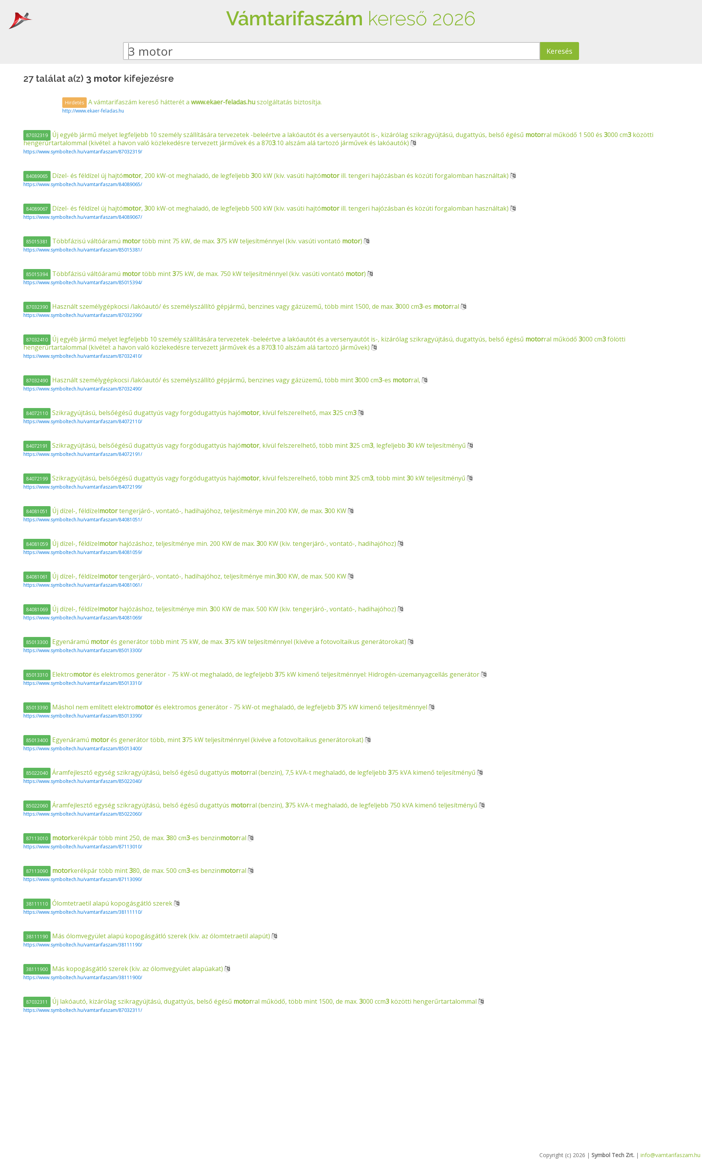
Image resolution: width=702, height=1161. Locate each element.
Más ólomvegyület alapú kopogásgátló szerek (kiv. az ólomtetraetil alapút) (147, 936)
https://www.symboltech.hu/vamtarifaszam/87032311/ (82, 1010)
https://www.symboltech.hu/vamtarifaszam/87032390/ (82, 315)
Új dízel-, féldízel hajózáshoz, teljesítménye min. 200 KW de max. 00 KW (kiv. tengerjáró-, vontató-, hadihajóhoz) (210, 543)
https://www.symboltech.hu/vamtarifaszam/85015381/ (82, 249)
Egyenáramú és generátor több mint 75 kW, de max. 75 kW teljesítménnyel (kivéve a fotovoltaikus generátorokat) (215, 641)
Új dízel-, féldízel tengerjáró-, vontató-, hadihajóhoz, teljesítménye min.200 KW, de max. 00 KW (185, 511)
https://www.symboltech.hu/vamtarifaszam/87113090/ (82, 879)
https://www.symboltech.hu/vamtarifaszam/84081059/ (82, 552)
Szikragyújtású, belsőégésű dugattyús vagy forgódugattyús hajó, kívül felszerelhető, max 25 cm (190, 412)
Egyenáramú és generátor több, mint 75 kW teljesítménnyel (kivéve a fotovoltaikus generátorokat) (194, 739)
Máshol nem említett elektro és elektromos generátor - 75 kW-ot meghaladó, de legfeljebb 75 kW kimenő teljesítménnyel (226, 707)
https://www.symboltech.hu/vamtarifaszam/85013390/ (82, 715)
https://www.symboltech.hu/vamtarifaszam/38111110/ (82, 912)
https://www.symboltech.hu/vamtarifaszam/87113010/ (82, 846)
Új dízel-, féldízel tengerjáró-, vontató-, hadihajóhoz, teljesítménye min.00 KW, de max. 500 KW (185, 576)
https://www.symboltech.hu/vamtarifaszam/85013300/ (82, 650)
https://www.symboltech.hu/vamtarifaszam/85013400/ (82, 748)
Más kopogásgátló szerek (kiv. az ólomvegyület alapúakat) (124, 968)
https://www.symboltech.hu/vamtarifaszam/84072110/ (82, 421)
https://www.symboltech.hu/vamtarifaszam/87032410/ (82, 356)
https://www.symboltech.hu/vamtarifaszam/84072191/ (82, 454)
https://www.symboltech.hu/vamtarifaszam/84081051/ (82, 519)
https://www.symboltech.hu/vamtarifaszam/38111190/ (82, 944)
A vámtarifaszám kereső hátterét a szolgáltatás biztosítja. (305, 102)
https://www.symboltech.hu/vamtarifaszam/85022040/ (82, 781)
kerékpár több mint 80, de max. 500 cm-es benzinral (135, 870)
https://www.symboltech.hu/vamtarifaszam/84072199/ (82, 487)
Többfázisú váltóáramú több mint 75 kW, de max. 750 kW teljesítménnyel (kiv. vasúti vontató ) (195, 273)
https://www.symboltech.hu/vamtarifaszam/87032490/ (82, 388)
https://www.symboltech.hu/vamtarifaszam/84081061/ (82, 585)
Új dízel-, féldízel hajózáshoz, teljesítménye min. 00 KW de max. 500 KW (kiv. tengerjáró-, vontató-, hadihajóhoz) (210, 609)
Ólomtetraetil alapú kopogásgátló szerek (98, 903)
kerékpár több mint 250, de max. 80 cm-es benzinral (135, 838)
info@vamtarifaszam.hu (670, 1155)
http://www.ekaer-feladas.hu (207, 110)
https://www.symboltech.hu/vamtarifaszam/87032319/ (82, 151)
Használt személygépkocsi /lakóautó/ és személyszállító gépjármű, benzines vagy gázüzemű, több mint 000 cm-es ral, (222, 380)
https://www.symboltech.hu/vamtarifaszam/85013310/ (82, 683)
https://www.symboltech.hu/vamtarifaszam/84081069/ (82, 617)
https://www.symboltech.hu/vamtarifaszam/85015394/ (82, 282)
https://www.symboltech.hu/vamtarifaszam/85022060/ (82, 814)
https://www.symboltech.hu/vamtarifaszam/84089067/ (82, 217)
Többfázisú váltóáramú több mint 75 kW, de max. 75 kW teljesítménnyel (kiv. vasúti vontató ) (193, 241)
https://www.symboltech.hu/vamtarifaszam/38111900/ (82, 977)
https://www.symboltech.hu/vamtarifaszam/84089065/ (82, 184)
